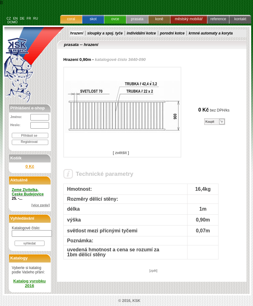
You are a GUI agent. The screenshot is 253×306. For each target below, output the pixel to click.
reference (218, 19)
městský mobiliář (188, 19)
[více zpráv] (40, 205)
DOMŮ (12, 22)
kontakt (240, 19)
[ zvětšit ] (121, 153)
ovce (115, 19)
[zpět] (153, 270)
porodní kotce (172, 33)
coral (71, 19)
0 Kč (29, 166)
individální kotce (141, 33)
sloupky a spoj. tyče (105, 33)
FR (29, 18)
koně (159, 19)
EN (15, 18)
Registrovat (29, 142)
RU (35, 18)
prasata (137, 19)
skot (93, 19)
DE (22, 18)
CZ (9, 18)
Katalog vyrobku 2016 (29, 283)
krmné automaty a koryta (211, 33)
